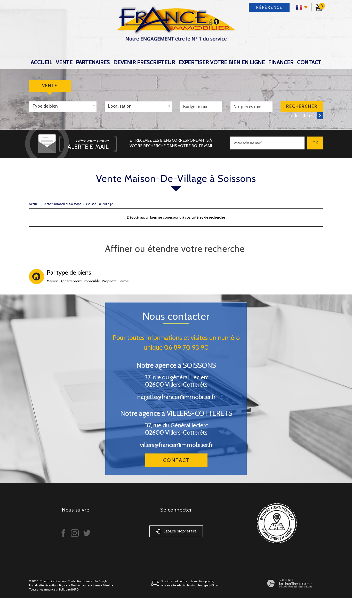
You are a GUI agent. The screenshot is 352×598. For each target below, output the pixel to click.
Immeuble (92, 281)
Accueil (41, 62)
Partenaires (93, 62)
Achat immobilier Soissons (62, 204)
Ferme (124, 281)
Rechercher (301, 106)
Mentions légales (57, 585)
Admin (106, 585)
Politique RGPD (68, 589)
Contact (309, 62)
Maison (52, 281)
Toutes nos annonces (43, 589)
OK (315, 142)
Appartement (71, 281)
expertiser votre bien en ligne (222, 62)
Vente (64, 62)
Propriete (109, 281)
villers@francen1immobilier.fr (176, 445)
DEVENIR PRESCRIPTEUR (144, 62)
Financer (280, 62)
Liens (96, 585)
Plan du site (36, 585)
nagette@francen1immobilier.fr (176, 397)
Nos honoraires (81, 585)
